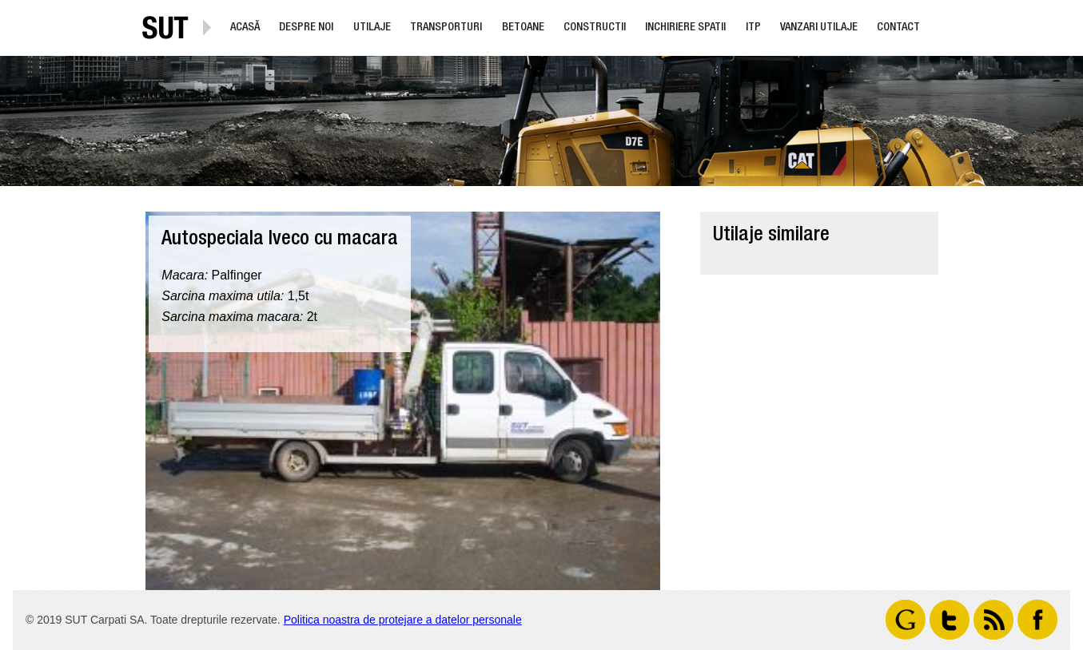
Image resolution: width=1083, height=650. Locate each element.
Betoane (523, 28)
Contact (898, 28)
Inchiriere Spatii (685, 28)
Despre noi (306, 28)
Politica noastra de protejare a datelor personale (403, 619)
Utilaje (372, 28)
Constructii (594, 28)
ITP (753, 28)
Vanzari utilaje (819, 28)
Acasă (245, 28)
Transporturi (446, 28)
